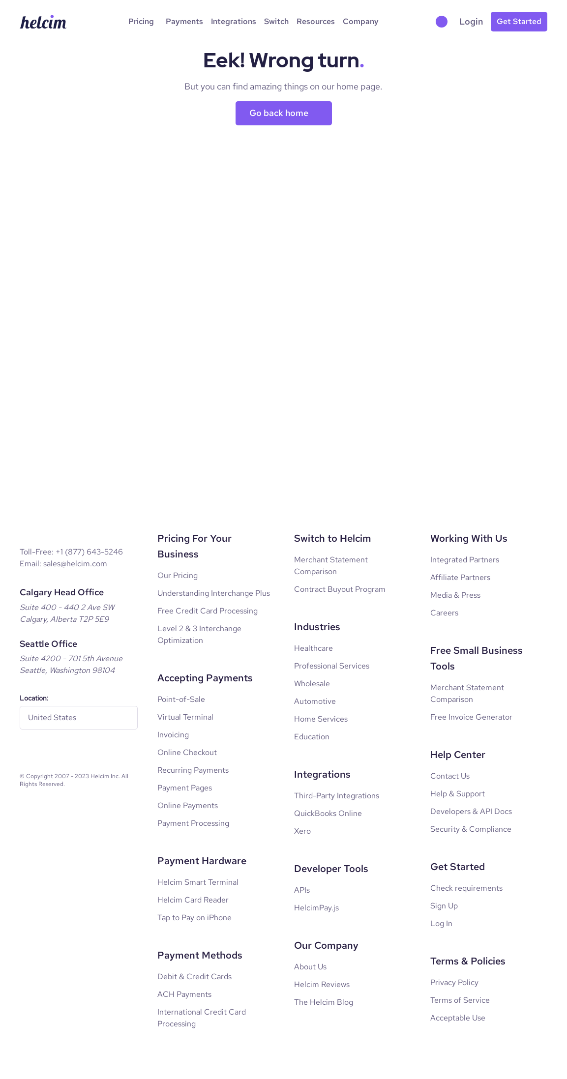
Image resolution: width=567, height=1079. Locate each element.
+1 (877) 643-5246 (89, 552)
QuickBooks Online (328, 813)
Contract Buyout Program (340, 589)
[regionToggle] (79, 717)
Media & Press (455, 595)
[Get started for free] (519, 21)
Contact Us (450, 776)
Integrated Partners (464, 559)
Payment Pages (184, 788)
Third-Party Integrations (336, 795)
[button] (443, 22)
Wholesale (312, 683)
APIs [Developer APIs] (302, 890)
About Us (310, 967)
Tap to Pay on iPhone (194, 917)
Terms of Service (460, 1000)
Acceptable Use (457, 1018)
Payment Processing (193, 823)
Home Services (321, 719)
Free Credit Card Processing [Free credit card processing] (207, 611)
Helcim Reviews (322, 984)
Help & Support (457, 793)
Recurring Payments (193, 770)
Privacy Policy (454, 982)
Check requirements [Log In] (466, 888)
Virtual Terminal (185, 717)
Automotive (315, 701)
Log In (441, 923)
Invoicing (173, 734)
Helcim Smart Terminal (198, 882)
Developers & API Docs (471, 811)
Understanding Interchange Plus (213, 593)
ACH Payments (184, 994)
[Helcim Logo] (43, 22)
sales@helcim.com (75, 563)
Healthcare (313, 648)
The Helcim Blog (323, 1002)
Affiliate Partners (460, 577)
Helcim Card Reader (193, 900)
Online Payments (187, 805)
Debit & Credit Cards (194, 976)
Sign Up (444, 906)
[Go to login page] (471, 22)
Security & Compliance (470, 829)
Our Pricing (177, 575)
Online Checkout (187, 752)
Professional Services (331, 666)
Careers (444, 613)
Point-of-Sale (181, 699)
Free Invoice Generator (471, 717)
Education (311, 736)
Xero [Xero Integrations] (302, 831)
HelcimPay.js (316, 908)
